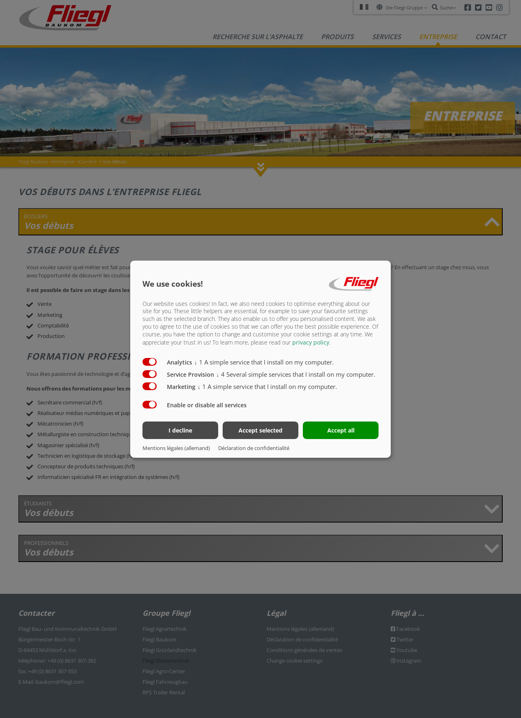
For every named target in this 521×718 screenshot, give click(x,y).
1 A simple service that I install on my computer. (264, 362)
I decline (180, 430)
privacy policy (310, 342)
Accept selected (260, 430)
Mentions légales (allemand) (176, 448)
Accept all (341, 430)
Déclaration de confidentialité (253, 448)
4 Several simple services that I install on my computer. (295, 374)
